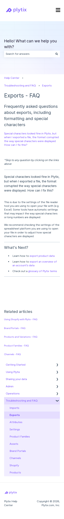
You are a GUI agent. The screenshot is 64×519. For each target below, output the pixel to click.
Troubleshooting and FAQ (20, 85)
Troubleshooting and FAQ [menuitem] (22, 400)
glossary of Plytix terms (42, 271)
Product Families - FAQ (16, 345)
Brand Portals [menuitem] (18, 451)
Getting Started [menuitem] (15, 364)
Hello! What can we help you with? (30, 44)
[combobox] (28, 54)
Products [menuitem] (15, 472)
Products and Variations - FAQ (20, 336)
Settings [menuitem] (15, 429)
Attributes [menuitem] (16, 422)
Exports (47, 85)
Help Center (11, 77)
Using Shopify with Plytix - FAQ (20, 319)
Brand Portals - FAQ (14, 328)
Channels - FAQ (12, 354)
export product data (42, 255)
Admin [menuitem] (9, 386)
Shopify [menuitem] (14, 465)
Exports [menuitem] (15, 415)
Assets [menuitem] (14, 443)
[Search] (56, 54)
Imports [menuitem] (14, 408)
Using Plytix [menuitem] (13, 372)
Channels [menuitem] (15, 458)
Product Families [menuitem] (20, 436)
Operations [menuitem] (13, 393)
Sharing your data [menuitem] (16, 379)
